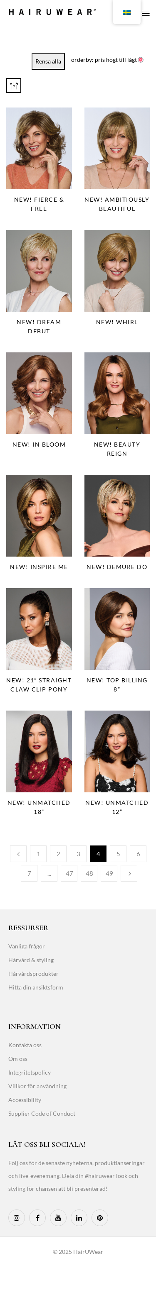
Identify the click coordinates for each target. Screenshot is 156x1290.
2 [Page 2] (58, 854)
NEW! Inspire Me (39, 566)
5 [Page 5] (118, 854)
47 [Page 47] (69, 873)
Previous (18, 853)
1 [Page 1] (38, 854)
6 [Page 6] (138, 854)
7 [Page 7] (29, 873)
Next (129, 873)
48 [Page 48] (89, 873)
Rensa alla (48, 61)
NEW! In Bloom (39, 444)
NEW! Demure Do (117, 566)
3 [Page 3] (78, 854)
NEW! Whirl (117, 321)
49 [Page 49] (109, 873)
